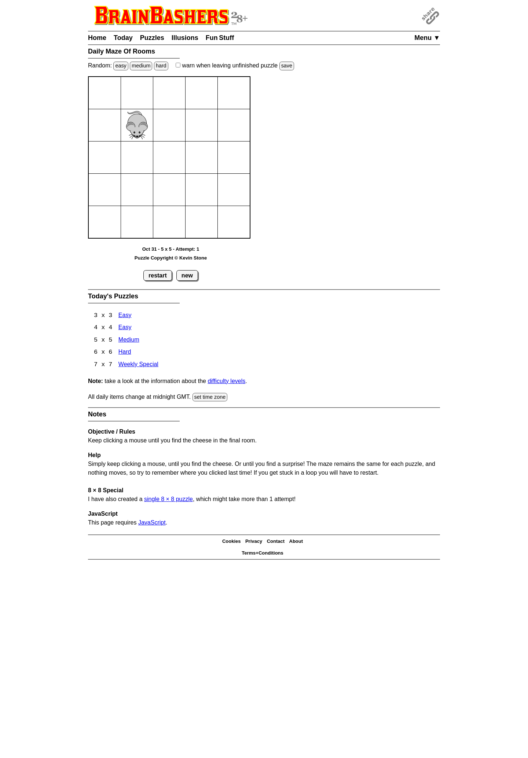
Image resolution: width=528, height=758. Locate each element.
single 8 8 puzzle (168, 500)
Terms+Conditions (262, 553)
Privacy (253, 542)
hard (161, 66)
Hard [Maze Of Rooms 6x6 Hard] (124, 353)
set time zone (210, 398)
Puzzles (152, 37)
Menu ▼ (427, 37)
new (187, 275)
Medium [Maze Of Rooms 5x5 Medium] (128, 341)
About (296, 542)
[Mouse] (137, 125)
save (286, 66)
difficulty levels (226, 382)
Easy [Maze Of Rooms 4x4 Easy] (125, 328)
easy (120, 66)
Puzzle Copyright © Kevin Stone (171, 258)
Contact (276, 542)
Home (97, 37)
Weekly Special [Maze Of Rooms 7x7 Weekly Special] (138, 366)
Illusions (185, 37)
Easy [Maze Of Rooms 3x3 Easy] (125, 316)
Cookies (231, 542)
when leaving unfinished (235, 65)
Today (123, 37)
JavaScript (152, 523)
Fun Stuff (220, 37)
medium (141, 66)
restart (157, 275)
